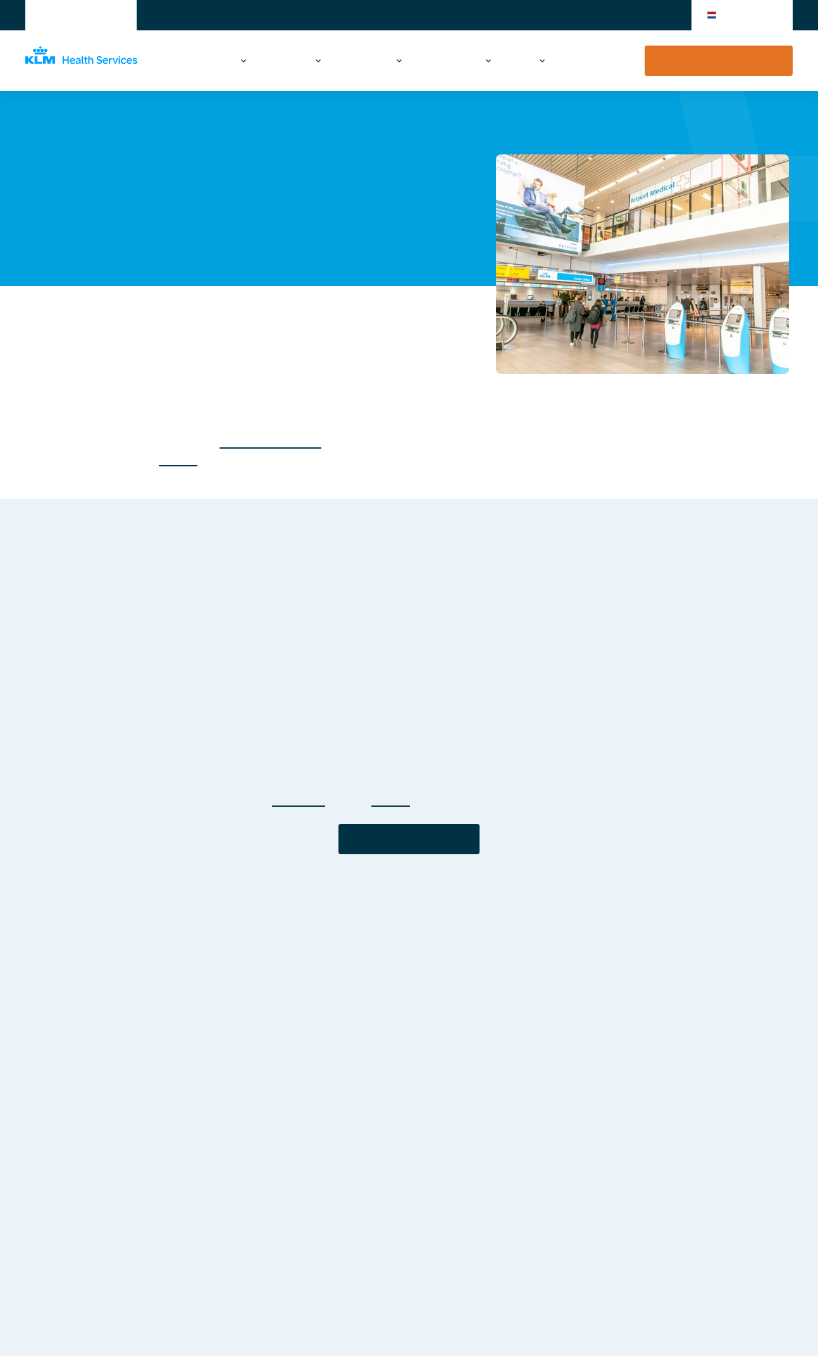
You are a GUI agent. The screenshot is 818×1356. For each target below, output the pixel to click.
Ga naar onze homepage (409, 839)
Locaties (157, 125)
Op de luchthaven (450, 61)
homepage (298, 799)
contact (178, 459)
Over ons (519, 61)
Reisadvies (282, 61)
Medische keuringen (355, 61)
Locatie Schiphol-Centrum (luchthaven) (290, 125)
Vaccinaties (204, 61)
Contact (585, 61)
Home (38, 125)
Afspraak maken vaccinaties (719, 61)
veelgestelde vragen (270, 441)
